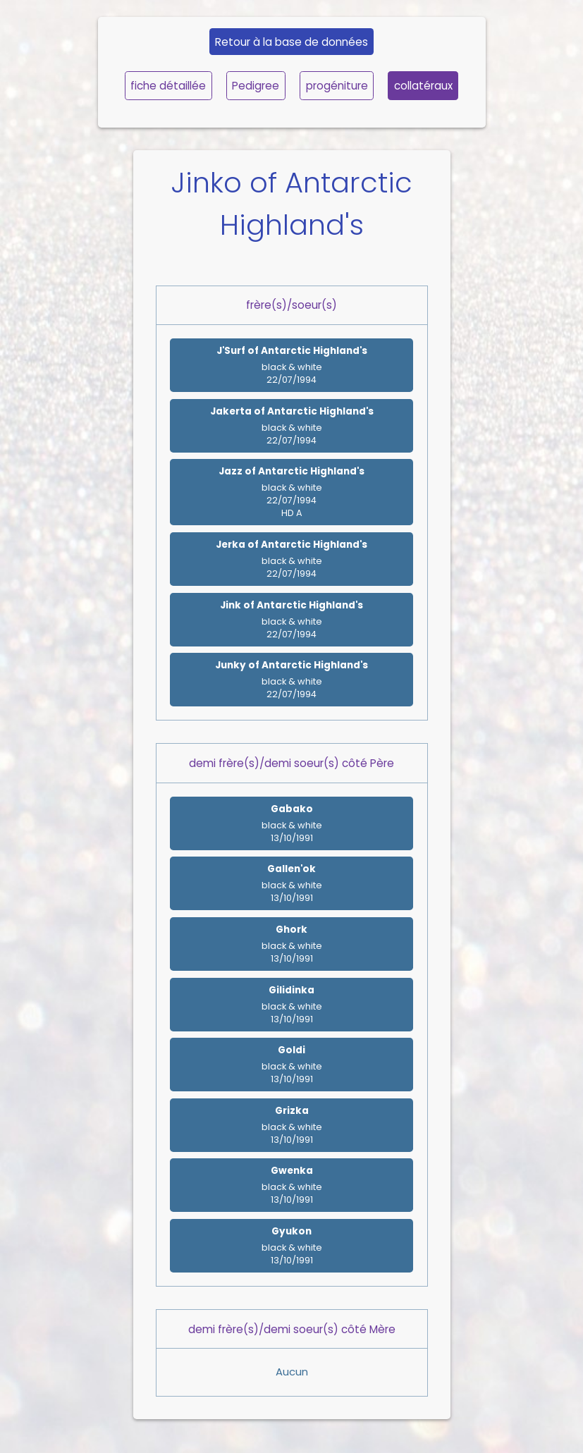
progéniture (337, 85)
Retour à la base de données (291, 42)
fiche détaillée (168, 85)
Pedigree (255, 85)
